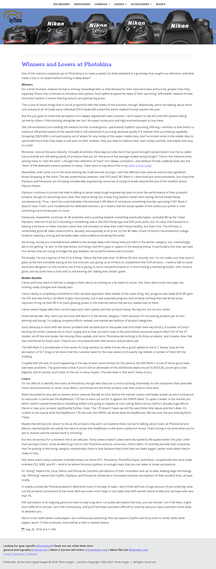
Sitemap (32, 553)
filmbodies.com (138, 549)
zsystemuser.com (96, 549)
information (43, 545)
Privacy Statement (14, 553)
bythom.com (39, 549)
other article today (140, 165)
